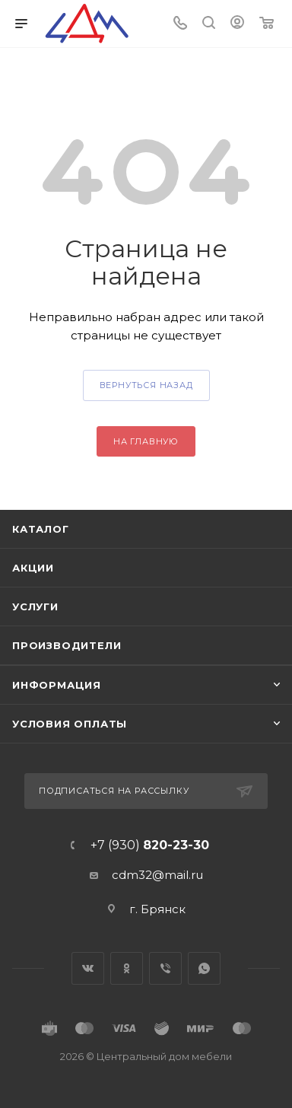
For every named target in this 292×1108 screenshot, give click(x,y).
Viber (165, 968)
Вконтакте (87, 968)
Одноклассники (126, 968)
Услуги (35, 606)
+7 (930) (149, 845)
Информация (56, 685)
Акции (33, 568)
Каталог (40, 529)
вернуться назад (146, 385)
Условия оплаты (69, 724)
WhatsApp (204, 968)
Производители (66, 645)
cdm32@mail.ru (157, 875)
